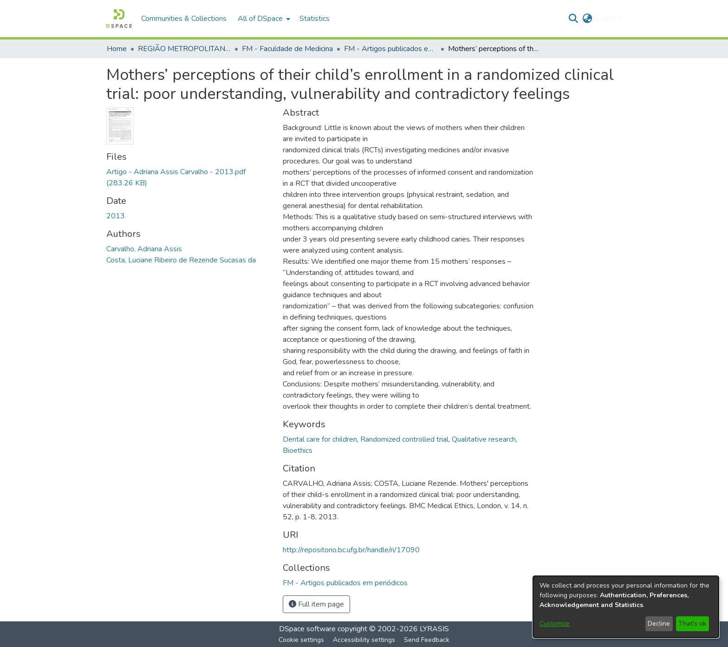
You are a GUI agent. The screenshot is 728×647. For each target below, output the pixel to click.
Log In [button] (607, 18)
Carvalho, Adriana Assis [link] (144, 249)
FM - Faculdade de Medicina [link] (287, 49)
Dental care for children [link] (320, 439)
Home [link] (117, 49)
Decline (659, 623)
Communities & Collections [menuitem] (184, 18)
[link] (345, 583)
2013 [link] (115, 216)
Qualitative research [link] (484, 439)
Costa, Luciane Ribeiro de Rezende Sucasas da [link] (181, 260)
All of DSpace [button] (260, 18)
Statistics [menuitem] (314, 18)
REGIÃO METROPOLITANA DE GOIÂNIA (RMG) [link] (184, 49)
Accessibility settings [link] (364, 639)
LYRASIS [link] (434, 629)
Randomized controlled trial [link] (404, 439)
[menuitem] (263, 18)
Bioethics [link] (297, 450)
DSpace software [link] (307, 629)
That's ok (692, 623)
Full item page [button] (316, 604)
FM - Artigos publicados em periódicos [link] (390, 49)
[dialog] (626, 607)
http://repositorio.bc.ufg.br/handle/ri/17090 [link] (351, 550)
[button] (119, 18)
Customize (555, 623)
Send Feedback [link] (426, 639)
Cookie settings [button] (301, 639)
